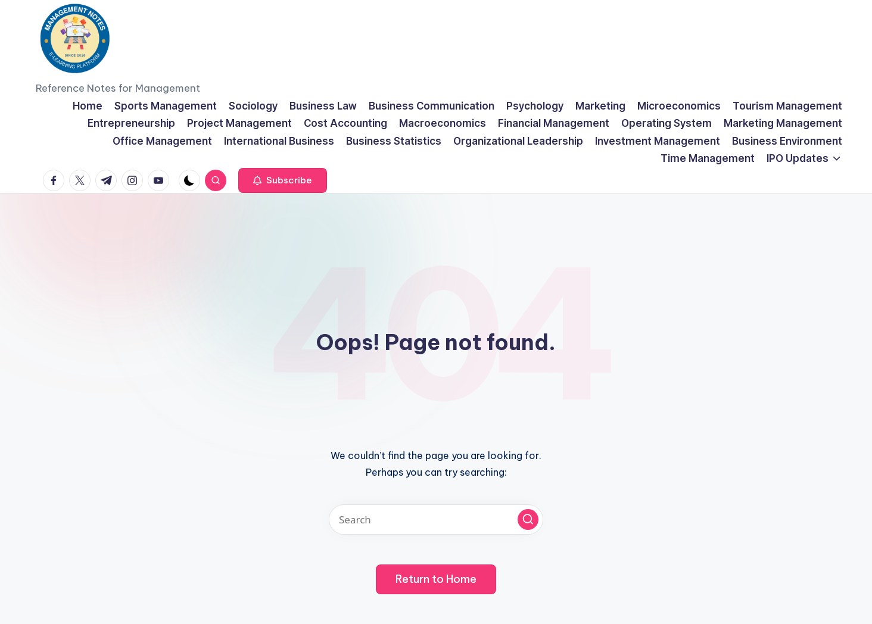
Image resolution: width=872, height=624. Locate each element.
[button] (282, 180)
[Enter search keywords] (436, 519)
